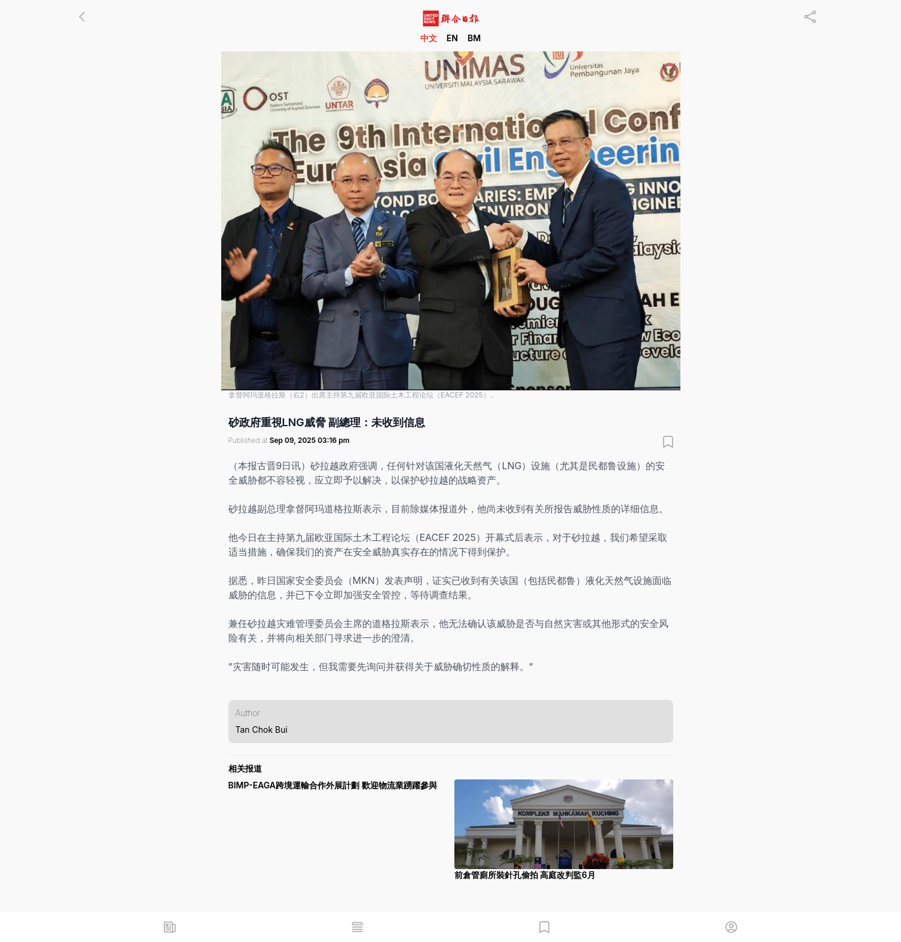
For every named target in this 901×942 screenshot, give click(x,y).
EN (452, 38)
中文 (428, 38)
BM (474, 38)
